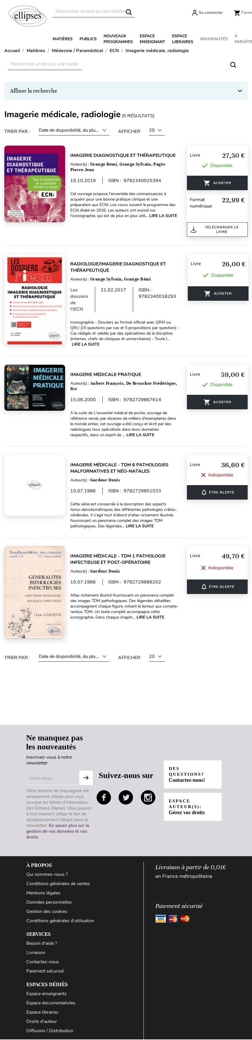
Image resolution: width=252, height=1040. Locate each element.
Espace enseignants (46, 990)
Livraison (35, 949)
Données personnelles (49, 899)
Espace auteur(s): (187, 803)
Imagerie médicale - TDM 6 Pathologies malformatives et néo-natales (123, 467)
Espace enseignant (152, 39)
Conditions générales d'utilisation (60, 917)
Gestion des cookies (46, 908)
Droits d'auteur (41, 1018)
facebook (104, 794)
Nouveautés (214, 39)
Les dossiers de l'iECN (83, 299)
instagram (148, 794)
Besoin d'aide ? (41, 940)
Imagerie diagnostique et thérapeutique (106, 158)
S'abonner (86, 774)
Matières (63, 39)
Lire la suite (89, 227)
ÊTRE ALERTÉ (217, 492)
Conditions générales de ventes (58, 880)
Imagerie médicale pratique (109, 374)
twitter (126, 794)
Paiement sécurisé (45, 968)
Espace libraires (182, 39)
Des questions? (188, 770)
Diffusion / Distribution (49, 1027)
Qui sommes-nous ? (47, 871)
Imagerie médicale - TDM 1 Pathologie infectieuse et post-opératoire (121, 559)
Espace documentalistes (51, 1000)
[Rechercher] (94, 11)
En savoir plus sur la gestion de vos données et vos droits (57, 828)
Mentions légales (43, 890)
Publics (88, 39)
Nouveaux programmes (118, 39)
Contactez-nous (42, 958)
